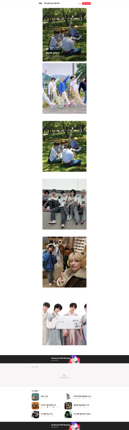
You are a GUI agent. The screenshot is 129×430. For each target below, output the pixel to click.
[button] (79, 3)
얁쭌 (42, 398)
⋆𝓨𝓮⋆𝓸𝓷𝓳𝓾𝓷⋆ (76, 415)
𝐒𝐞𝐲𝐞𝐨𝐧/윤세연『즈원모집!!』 (80, 398)
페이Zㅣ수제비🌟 (78, 407)
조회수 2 (57, 407)
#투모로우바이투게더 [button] (58, 57)
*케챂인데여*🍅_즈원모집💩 (47, 407)
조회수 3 (53, 415)
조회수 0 (46, 398)
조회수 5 (90, 398)
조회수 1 (85, 407)
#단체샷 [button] (48, 57)
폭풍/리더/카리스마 (45, 415)
